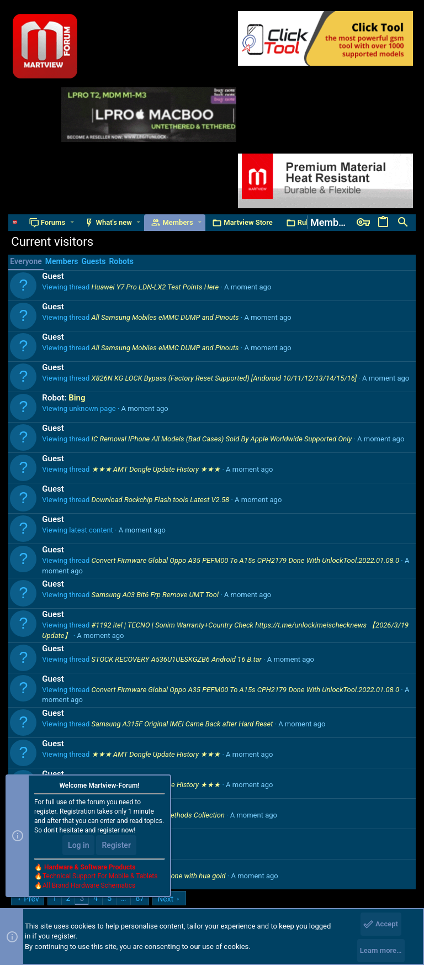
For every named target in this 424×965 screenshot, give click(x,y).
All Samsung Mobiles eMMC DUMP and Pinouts (165, 317)
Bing (76, 398)
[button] (72, 222)
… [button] (123, 898)
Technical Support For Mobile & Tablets (100, 876)
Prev (31, 898)
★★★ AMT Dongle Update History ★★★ (156, 469)
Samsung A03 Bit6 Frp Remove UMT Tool (155, 594)
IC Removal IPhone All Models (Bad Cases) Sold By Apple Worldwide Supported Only (222, 439)
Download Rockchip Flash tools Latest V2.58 (161, 499)
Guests (93, 261)
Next (165, 898)
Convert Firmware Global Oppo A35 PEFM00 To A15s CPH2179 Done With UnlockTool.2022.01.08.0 (245, 560)
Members (61, 261)
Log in (78, 845)
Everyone (25, 261)
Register (116, 845)
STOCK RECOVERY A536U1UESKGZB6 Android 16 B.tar (177, 659)
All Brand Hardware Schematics (89, 885)
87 (139, 898)
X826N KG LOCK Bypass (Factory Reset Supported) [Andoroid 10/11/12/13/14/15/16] (224, 378)
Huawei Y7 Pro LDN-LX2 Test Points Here (155, 287)
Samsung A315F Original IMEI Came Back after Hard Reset (182, 724)
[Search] (403, 223)
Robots (121, 261)
